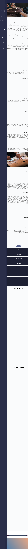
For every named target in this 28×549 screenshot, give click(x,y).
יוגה (20, 506)
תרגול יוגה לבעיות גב (21, 507)
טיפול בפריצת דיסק (11, 508)
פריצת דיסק (22, 508)
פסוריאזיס (9, 509)
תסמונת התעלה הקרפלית (16, 511)
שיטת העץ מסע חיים (16, 513)
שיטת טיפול (5, 514)
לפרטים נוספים (14, 254)
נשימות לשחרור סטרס (10, 513)
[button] (27, 7)
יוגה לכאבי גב (23, 506)
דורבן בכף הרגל (22, 511)
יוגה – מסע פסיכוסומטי (16, 506)
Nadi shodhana (22, 513)
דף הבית (14, 246)
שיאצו (11, 507)
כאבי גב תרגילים (7, 507)
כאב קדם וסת (4, 509)
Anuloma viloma (14, 512)
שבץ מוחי (23, 512)
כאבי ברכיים (12, 509)
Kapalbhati (9, 512)
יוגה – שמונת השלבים (9, 506)
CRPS (23, 510)
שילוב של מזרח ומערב (15, 514)
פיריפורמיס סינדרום (17, 509)
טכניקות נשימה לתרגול (21, 514)
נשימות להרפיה (19, 512)
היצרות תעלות (22, 509)
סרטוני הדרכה (9, 514)
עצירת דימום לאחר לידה (9, 511)
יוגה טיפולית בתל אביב (15, 507)
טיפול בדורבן (9, 510)
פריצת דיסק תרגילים (17, 508)
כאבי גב (7, 508)
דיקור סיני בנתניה (14, 510)
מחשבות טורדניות (19, 510)
